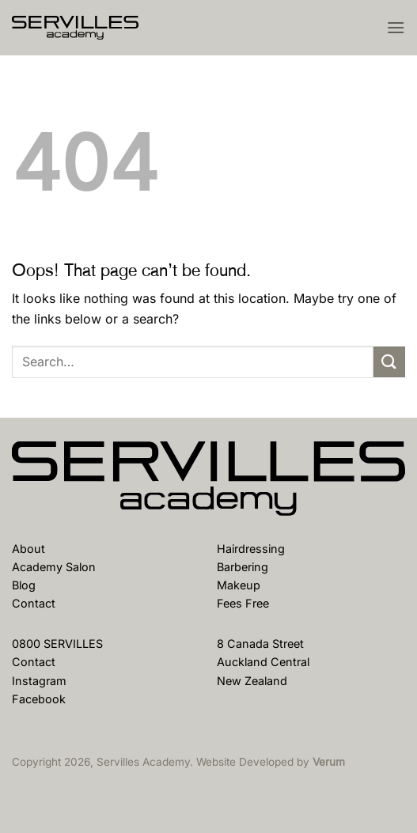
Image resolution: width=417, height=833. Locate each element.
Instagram (39, 680)
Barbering (242, 567)
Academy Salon (54, 567)
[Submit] (389, 361)
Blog (24, 585)
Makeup (238, 585)
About (28, 548)
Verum (329, 761)
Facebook (39, 699)
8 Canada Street (260, 643)
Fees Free (243, 603)
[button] (395, 27)
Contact (33, 603)
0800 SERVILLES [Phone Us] (57, 643)
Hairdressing (251, 548)
